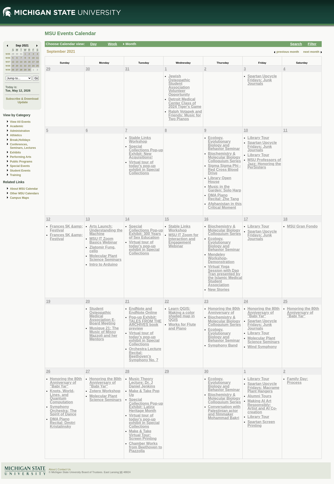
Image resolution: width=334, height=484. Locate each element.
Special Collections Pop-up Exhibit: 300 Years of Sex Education (146, 231)
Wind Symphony (262, 347)
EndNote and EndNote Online (143, 310)
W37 (8, 61)
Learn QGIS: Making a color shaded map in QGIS (181, 314)
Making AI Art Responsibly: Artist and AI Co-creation (262, 406)
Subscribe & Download (22, 98)
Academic (16, 126)
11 (37, 57)
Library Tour (258, 138)
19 (13, 65)
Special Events (20, 166)
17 (33, 61)
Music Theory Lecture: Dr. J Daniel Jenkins (142, 382)
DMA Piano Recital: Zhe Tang (223, 197)
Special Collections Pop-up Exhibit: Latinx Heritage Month (146, 405)
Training (15, 175)
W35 (8, 54)
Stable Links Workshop (140, 140)
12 (13, 61)
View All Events (20, 121)
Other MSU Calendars (24, 193)
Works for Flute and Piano (182, 326)
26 (13, 69)
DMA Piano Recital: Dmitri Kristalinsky (62, 422)
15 (25, 61)
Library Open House (219, 180)
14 (21, 61)
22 (25, 65)
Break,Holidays (20, 140)
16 (29, 61)
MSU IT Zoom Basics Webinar (103, 240)
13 (17, 61)
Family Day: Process (297, 381)
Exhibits (15, 152)
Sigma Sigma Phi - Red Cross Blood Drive (224, 169)
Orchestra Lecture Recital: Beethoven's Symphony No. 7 (145, 354)
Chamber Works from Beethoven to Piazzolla (145, 447)
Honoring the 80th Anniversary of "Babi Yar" (263, 312)
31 (21, 54)
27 (17, 69)
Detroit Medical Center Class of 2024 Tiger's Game (184, 103)
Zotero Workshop (104, 391)
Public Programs (21, 161)
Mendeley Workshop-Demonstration (221, 258)
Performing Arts (20, 157)
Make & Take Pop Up (144, 393)
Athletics (16, 135)
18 (37, 61)
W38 (8, 65)
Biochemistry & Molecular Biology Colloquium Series (224, 157)
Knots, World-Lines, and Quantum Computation (62, 396)
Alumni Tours (259, 396)
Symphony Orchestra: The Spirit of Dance (63, 410)
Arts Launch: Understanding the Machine (105, 230)
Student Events (20, 170)
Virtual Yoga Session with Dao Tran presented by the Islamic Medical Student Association (225, 275)
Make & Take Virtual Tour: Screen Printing (143, 435)
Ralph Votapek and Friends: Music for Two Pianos (185, 115)
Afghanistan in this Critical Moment (225, 206)
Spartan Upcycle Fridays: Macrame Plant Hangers (263, 387)
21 (21, 65)
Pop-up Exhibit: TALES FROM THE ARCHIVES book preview (145, 322)
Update (23, 102)
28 (21, 69)
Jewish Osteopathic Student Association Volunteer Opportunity (179, 85)
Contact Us (64, 469)
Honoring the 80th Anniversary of (224, 310)
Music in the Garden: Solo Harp (224, 188)
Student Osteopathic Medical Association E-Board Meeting (102, 315)
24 (33, 65)
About (52, 469)
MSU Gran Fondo (302, 226)
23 (29, 65)
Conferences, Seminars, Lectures (23, 146)
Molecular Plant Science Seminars (105, 258)
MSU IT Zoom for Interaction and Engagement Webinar (183, 240)
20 (17, 65)
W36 (8, 57)
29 (13, 54)
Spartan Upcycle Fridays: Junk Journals (262, 80)
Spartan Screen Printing (261, 424)
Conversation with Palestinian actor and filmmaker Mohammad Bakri (224, 412)
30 (17, 54)
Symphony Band (223, 345)
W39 (8, 69)
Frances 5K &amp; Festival (66, 228)
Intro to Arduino (103, 264)
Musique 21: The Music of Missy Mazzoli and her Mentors (104, 333)
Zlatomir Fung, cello (102, 249)
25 (37, 65)
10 (33, 57)
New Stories (218, 289)
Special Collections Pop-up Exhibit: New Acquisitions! (146, 151)
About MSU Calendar (24, 188)
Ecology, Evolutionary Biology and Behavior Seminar (224, 143)
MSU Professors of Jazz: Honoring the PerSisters (264, 163)
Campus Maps (19, 197)
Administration (20, 131)
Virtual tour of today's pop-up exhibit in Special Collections (144, 167)
